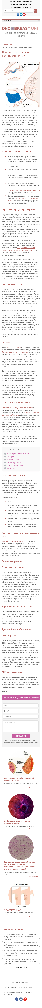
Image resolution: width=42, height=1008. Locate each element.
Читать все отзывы (21, 968)
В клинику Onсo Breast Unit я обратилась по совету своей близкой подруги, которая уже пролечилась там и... (20, 953)
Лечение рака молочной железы (18, 454)
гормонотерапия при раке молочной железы (24, 190)
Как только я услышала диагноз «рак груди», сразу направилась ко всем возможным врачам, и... (21, 936)
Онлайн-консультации (15, 465)
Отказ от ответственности (21, 984)
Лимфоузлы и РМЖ (20, 990)
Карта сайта (8, 994)
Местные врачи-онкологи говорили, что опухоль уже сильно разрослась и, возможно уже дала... (20, 961)
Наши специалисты (14, 463)
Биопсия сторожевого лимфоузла (14, 541)
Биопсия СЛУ (11, 468)
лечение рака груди (14, 347)
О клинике (14, 987)
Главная (6, 987)
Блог (23, 992)
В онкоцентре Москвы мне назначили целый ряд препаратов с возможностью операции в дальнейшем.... (21, 945)
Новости (29, 992)
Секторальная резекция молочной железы (17, 408)
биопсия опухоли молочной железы (15, 352)
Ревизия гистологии (14, 460)
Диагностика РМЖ (25, 987)
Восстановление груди (12, 992)
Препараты (11, 457)
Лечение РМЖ (8, 990)
